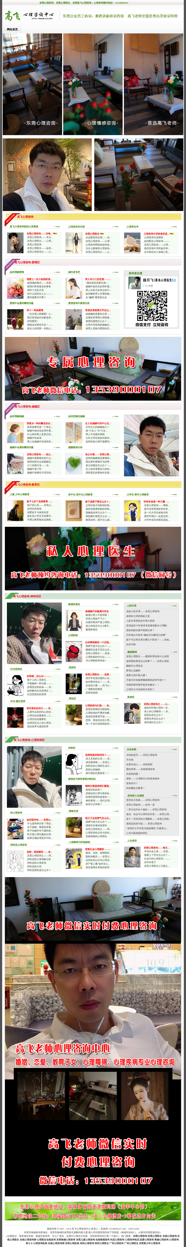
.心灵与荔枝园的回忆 (136, 833)
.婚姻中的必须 (34, 438)
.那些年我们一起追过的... (157, 516)
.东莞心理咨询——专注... (40, 237)
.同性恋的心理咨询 (36, 862)
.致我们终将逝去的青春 (39, 286)
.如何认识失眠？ (93, 804)
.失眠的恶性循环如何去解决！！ (142, 684)
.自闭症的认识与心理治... (98, 860)
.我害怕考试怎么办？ (154, 718)
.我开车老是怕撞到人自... (98, 678)
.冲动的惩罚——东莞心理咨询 (141, 755)
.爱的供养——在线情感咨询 (140, 769)
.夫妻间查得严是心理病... (98, 622)
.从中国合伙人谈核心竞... (157, 252)
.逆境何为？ (132, 783)
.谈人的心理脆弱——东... (157, 711)
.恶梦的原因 (91, 692)
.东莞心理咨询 (34, 244)
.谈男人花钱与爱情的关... (98, 328)
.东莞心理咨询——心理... (98, 241)
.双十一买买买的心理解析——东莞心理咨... (148, 819)
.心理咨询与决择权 (153, 237)
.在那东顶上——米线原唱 (139, 764)
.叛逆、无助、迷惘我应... (98, 852)
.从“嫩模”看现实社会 (96, 297)
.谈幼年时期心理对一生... (157, 707)
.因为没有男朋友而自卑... (157, 509)
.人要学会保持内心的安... (40, 712)
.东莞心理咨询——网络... (157, 505)
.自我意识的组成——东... (40, 687)
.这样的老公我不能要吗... (98, 441)
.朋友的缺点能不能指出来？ (140, 630)
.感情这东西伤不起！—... (40, 324)
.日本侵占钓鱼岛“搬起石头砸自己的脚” (146, 635)
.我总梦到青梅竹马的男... (98, 461)
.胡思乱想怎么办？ (153, 715)
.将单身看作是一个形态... (40, 427)
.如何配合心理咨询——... (157, 241)
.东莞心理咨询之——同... (40, 855)
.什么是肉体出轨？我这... (40, 823)
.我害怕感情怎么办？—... (98, 321)
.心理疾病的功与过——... (98, 657)
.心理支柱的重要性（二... (40, 715)
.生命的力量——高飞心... (98, 685)
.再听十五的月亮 (35, 290)
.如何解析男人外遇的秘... (98, 293)
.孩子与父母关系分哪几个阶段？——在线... (148, 639)
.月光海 (129, 759)
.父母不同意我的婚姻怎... (98, 324)
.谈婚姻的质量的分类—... (98, 314)
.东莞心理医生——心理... (40, 241)
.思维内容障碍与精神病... (98, 709)
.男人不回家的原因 (95, 434)
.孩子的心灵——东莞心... (40, 505)
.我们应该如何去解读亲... (40, 317)
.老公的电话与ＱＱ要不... (98, 625)
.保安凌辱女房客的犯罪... (98, 867)
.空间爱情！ (33, 321)
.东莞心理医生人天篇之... (157, 866)
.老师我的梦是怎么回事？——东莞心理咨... (148, 661)
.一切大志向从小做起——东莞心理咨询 (146, 809)
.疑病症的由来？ (93, 789)
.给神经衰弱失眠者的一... (98, 797)
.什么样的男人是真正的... (40, 434)
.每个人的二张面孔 (36, 679)
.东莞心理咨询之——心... (40, 251)
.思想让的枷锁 (92, 769)
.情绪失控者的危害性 (96, 825)
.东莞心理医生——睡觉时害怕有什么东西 (147, 656)
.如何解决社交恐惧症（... (40, 690)
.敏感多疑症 (91, 629)
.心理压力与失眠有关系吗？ (140, 689)
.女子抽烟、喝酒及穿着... (40, 827)
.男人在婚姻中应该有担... (40, 441)
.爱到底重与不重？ (36, 297)
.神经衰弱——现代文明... (98, 800)
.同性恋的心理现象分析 (39, 859)
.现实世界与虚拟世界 (37, 726)
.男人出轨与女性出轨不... (98, 290)
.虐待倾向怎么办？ (153, 722)
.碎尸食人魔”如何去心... (97, 863)
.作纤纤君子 (150, 862)
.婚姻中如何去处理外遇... (98, 286)
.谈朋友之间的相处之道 (138, 616)
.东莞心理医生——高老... (98, 653)
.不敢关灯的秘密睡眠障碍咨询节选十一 (146, 680)
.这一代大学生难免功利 (156, 512)
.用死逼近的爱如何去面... (98, 472)
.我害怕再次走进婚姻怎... (40, 461)
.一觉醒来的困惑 (93, 689)
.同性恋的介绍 (34, 866)
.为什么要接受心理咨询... (98, 248)
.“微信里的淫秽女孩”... (97, 282)
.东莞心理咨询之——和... (98, 829)
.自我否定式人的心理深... (40, 722)
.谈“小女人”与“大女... (96, 430)
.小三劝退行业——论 (38, 465)
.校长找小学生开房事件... (40, 516)
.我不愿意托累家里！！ (97, 773)
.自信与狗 (131, 644)
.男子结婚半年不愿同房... (40, 830)
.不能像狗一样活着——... (40, 683)
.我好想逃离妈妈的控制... (98, 509)
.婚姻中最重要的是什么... (40, 458)
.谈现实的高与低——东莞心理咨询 (144, 823)
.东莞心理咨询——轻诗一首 (140, 804)
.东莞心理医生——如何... (40, 248)
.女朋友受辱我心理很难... (98, 317)
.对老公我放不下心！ (96, 618)
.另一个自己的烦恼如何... (98, 723)
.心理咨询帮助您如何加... (98, 244)
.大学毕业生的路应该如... (157, 519)
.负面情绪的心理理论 (96, 836)
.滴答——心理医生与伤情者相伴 (142, 778)
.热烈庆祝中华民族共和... (157, 248)
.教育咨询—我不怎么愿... (98, 519)
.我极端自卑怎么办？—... (98, 512)
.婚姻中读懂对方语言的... (40, 472)
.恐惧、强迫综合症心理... (98, 720)
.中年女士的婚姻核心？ (97, 427)
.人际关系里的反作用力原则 (140, 620)
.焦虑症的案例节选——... (98, 716)
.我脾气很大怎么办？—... (98, 646)
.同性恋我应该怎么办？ (39, 870)
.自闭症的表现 (34, 508)
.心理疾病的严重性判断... (98, 712)
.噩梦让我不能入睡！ (136, 675)
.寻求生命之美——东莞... (157, 851)
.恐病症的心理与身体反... (98, 793)
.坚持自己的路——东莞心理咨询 (142, 800)
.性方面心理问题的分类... (40, 834)
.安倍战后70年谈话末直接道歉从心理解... (147, 625)
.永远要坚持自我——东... (98, 237)
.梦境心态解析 (133, 670)
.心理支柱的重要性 (36, 719)
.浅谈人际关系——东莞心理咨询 (142, 611)
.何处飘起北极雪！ (135, 788)
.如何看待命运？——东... (98, 681)
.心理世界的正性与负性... (98, 832)
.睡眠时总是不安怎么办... (98, 649)
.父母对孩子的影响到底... (98, 505)
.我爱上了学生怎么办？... (157, 855)
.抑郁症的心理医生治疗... (98, 766)
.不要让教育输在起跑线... (40, 519)
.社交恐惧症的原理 (36, 694)
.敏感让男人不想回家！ (97, 615)
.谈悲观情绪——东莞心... (98, 762)
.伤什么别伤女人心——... (40, 293)
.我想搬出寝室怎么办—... (98, 516)
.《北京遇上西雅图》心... (40, 314)
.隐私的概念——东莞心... (98, 856)
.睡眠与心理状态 (134, 665)
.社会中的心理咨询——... (157, 858)
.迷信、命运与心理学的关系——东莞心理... (148, 814)
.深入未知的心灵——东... (98, 758)
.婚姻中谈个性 (34, 469)
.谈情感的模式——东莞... (40, 282)
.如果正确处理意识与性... (40, 838)
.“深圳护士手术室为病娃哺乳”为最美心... (147, 828)
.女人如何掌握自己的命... (98, 469)
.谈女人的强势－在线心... (40, 328)
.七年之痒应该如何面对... (98, 438)
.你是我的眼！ (133, 773)
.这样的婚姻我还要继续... (98, 458)
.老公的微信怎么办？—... (98, 465)
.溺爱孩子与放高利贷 (37, 512)
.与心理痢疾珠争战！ (96, 660)
